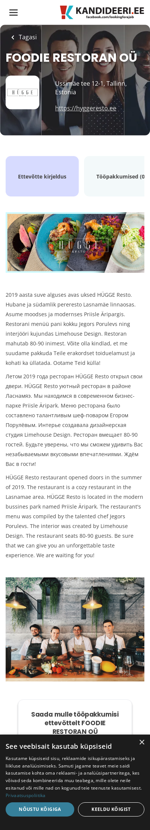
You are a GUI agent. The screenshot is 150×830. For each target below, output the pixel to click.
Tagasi (27, 37)
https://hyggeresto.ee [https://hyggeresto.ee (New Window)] (85, 108)
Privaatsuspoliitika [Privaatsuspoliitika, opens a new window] (26, 795)
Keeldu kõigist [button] (111, 809)
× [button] (141, 742)
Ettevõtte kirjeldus (42, 176)
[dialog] (75, 782)
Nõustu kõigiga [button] (40, 809)
